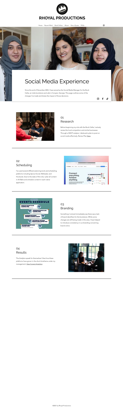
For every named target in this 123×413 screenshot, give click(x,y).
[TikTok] (107, 98)
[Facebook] (102, 98)
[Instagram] (104, 25)
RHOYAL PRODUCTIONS (62, 18)
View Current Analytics (34, 264)
